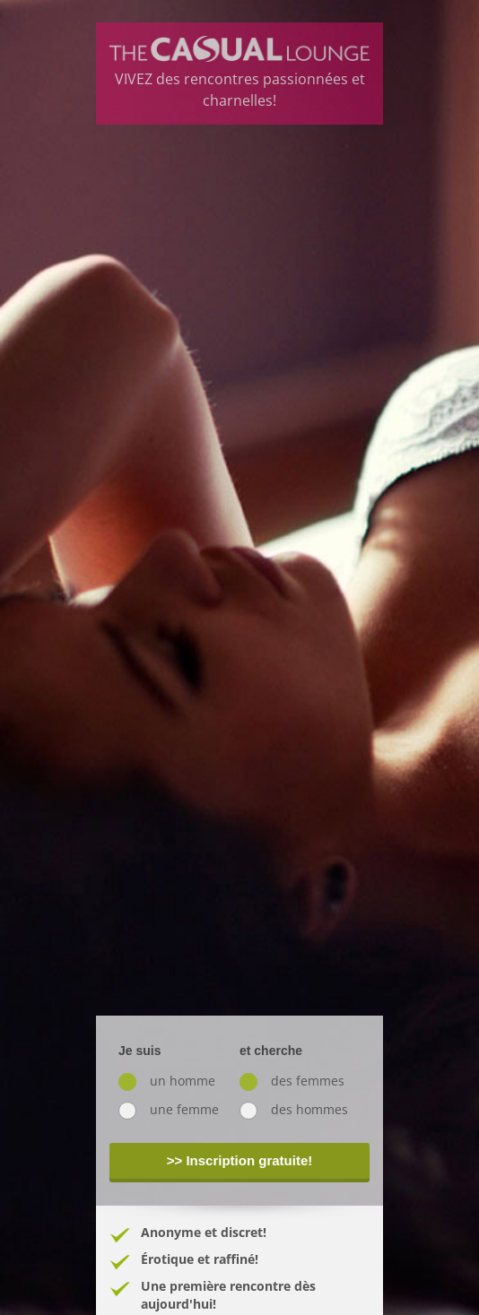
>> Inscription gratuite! (240, 1160)
